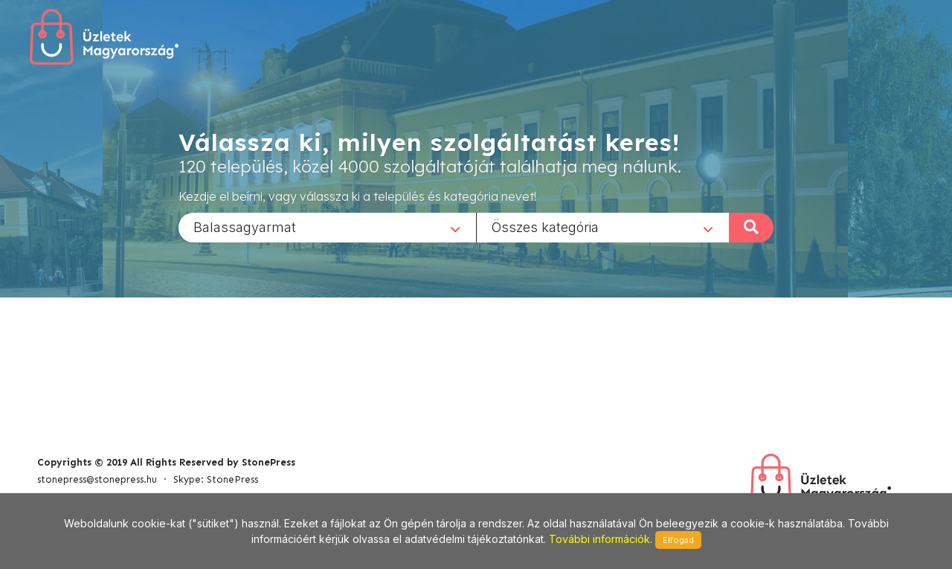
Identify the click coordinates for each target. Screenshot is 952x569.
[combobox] (327, 227)
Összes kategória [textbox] (545, 226)
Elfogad (678, 540)
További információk (599, 539)
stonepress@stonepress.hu (97, 479)
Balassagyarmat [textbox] (244, 226)
